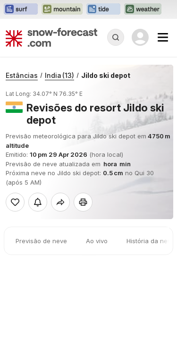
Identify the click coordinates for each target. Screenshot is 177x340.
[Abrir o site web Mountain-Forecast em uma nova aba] (62, 9)
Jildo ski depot (105, 75)
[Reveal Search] (115, 37)
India (59, 75)
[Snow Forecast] (51, 37)
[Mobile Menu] (162, 37)
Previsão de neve (41, 241)
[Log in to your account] (140, 37)
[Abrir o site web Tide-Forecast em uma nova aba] (103, 9)
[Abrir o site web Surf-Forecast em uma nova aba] (21, 9)
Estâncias (22, 75)
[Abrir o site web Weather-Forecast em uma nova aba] (142, 9)
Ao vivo (97, 241)
